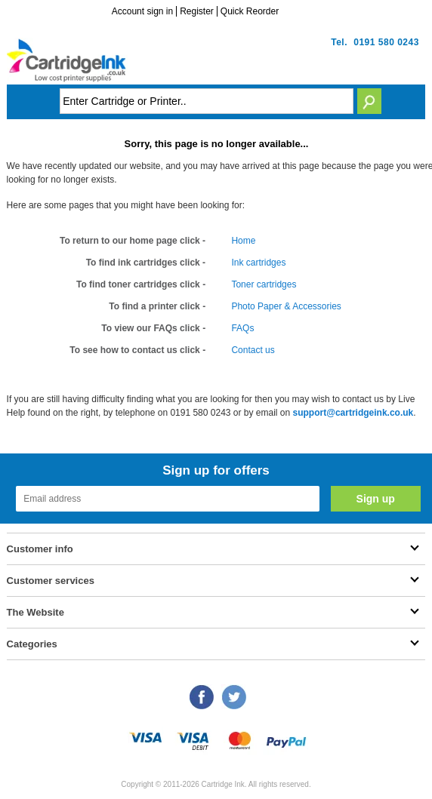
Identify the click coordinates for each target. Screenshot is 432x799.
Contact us (252, 350)
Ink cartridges (258, 262)
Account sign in (142, 11)
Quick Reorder (250, 11)
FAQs (242, 328)
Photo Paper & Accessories (286, 306)
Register (197, 11)
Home (243, 240)
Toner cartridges (263, 284)
